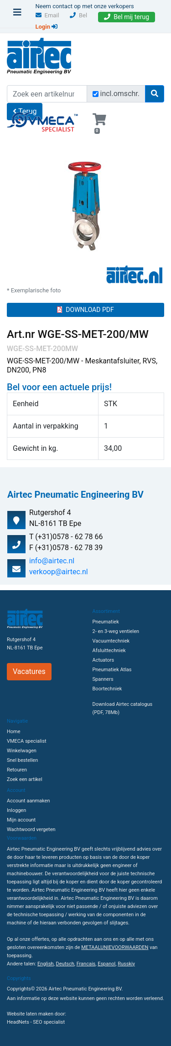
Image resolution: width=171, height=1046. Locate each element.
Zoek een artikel (24, 779)
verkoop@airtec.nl (58, 571)
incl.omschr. (120, 93)
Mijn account (21, 820)
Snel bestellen (22, 760)
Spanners (103, 679)
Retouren (17, 770)
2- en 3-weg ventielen (116, 631)
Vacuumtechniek (111, 641)
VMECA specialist (27, 741)
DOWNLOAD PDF (85, 309)
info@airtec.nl (51, 560)
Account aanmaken (28, 801)
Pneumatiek (106, 622)
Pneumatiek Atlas (112, 670)
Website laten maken (30, 1014)
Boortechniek (107, 689)
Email (47, 15)
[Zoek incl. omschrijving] (95, 94)
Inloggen (16, 810)
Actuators (103, 660)
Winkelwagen (21, 751)
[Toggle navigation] (17, 14)
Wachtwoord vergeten (31, 829)
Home (14, 732)
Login (47, 26)
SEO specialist (49, 1022)
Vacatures (29, 671)
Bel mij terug (126, 16)
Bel (78, 15)
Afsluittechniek (109, 650)
